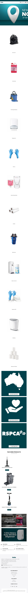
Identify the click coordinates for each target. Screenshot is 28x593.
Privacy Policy (14, 574)
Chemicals (14, 81)
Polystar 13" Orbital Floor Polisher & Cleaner (9, 507)
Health (14, 223)
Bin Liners (14, 52)
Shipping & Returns (14, 572)
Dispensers (14, 138)
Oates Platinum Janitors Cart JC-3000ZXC (9, 487)
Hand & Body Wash (14, 195)
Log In (14, 576)
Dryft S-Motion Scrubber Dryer (7, 467)
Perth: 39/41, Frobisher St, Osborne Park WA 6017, (8, 561)
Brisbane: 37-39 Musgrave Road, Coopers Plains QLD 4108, (10, 559)
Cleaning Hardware (14, 109)
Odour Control (14, 280)
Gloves (14, 166)
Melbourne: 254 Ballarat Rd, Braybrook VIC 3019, (8, 560)
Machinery (14, 252)
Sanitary (14, 337)
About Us (14, 580)
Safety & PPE (14, 309)
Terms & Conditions (14, 573)
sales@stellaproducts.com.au (6, 565)
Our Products (14, 581)
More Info (9, 489)
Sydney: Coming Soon (4, 562)
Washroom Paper (14, 366)
